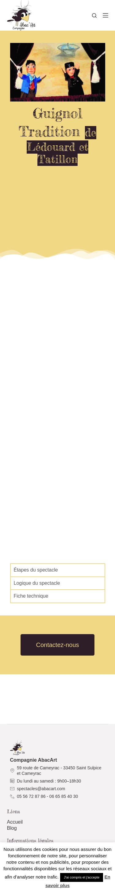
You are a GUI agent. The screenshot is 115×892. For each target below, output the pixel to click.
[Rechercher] (94, 15)
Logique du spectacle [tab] (37, 583)
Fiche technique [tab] (31, 596)
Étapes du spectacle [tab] (36, 569)
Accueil (15, 822)
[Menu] (105, 15)
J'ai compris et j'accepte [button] (81, 877)
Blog (12, 828)
